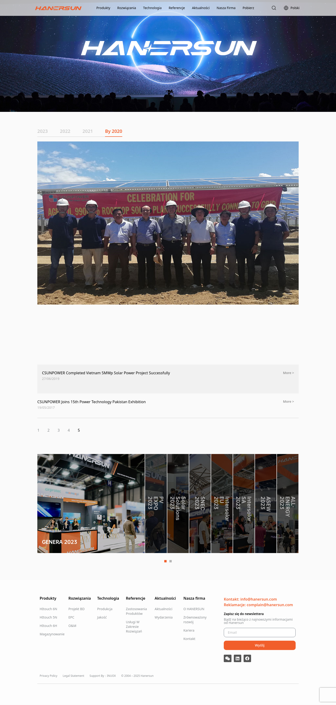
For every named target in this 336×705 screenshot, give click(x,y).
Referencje (177, 8)
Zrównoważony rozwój (194, 619)
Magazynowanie (52, 634)
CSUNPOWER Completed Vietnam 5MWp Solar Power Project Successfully (106, 373)
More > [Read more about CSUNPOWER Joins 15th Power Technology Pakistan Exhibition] (288, 401)
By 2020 (120, 131)
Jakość (102, 617)
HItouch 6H (48, 625)
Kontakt (189, 638)
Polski (291, 8)
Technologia (152, 8)
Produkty (103, 8)
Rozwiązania (126, 8)
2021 (92, 131)
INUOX (111, 676)
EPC (71, 617)
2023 (42, 131)
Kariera (188, 630)
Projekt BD (76, 609)
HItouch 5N (48, 617)
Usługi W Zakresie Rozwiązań (134, 626)
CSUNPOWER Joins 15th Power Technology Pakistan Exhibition (91, 402)
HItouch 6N (48, 609)
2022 (67, 131)
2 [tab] (170, 561)
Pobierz (248, 8)
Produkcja (104, 609)
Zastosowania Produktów (136, 611)
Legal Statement (73, 676)
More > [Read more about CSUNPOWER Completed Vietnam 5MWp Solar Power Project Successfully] (288, 373)
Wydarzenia (164, 617)
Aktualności (201, 8)
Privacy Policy (48, 676)
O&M (72, 625)
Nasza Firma (226, 8)
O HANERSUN (193, 609)
